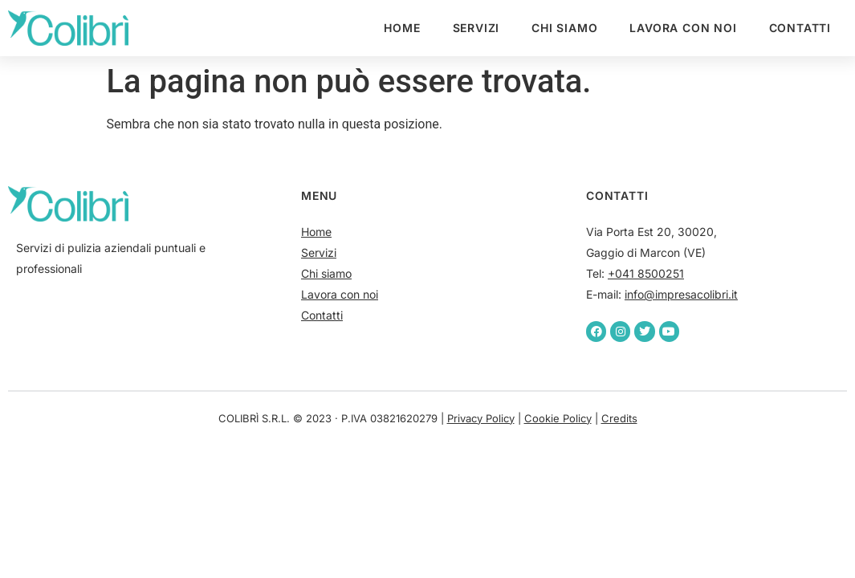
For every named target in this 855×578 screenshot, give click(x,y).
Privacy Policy (481, 418)
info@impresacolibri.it (681, 294)
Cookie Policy (558, 418)
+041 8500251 (646, 273)
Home (402, 28)
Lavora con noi (682, 28)
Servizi (476, 28)
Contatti (800, 28)
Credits (619, 418)
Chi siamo (564, 28)
